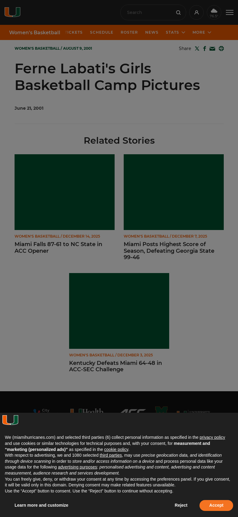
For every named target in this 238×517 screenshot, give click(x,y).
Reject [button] (181, 505)
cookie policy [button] (116, 449)
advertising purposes (77, 467)
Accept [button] (216, 505)
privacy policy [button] (212, 437)
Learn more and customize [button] (41, 505)
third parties (111, 455)
